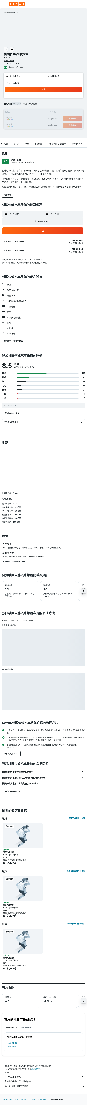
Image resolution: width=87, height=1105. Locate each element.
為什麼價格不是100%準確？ (45, 1086)
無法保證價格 (35, 1069)
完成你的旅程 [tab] (11, 1027)
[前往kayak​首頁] (17, 4)
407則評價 (18, 67)
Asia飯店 (24, 1099)
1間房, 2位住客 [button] (12, 82)
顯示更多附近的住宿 (77, 818)
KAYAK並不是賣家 (45, 1076)
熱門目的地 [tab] (26, 1027)
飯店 (16, 1099)
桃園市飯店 (12, 1046)
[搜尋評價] (45, 405)
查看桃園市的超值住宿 (76, 871)
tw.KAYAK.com (7, 1099)
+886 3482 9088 (11, 63)
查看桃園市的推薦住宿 (76, 924)
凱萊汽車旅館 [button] (8, 852)
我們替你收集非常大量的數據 (45, 1081)
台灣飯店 (33, 1099)
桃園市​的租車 (13, 1043)
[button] (4, 4)
